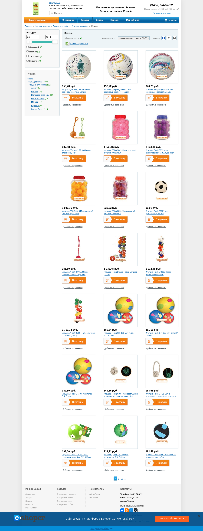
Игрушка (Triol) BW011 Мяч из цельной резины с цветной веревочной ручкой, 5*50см (75, 274)
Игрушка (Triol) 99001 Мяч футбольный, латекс (157, 212)
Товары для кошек (65, 498)
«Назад (29, 79)
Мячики (34, 102)
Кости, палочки (37, 98)
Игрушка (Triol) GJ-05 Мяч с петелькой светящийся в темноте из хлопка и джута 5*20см (161, 396)
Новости (115, 20)
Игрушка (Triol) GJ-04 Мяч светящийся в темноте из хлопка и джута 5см (121, 395)
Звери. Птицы (37, 109)
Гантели (34, 91)
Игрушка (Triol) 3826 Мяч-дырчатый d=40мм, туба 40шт (119, 212)
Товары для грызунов (66, 494)
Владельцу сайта (102, 528)
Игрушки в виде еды (40, 95)
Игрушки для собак (80, 26)
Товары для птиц (64, 501)
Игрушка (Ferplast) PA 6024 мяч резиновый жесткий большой (159, 90)
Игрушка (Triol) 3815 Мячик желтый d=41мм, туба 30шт (77, 212)
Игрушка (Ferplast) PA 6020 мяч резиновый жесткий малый (76, 90)
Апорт (33, 88)
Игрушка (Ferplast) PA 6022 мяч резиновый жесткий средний (117, 90)
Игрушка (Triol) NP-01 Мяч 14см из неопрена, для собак (161, 456)
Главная (28, 26)
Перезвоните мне (161, 13)
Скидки (99, 20)
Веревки (35, 106)
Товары (85, 20)
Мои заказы (94, 498)
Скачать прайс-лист (79, 43)
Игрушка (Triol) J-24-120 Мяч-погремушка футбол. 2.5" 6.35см (76, 456)
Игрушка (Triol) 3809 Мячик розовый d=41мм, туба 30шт (119, 151)
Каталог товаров (37, 20)
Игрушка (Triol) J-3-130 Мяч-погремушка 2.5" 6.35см (116, 456)
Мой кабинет (132, 20)
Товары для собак (61, 26)
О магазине (68, 20)
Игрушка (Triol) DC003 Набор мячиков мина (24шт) (158, 273)
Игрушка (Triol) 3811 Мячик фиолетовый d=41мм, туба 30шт (160, 151)
